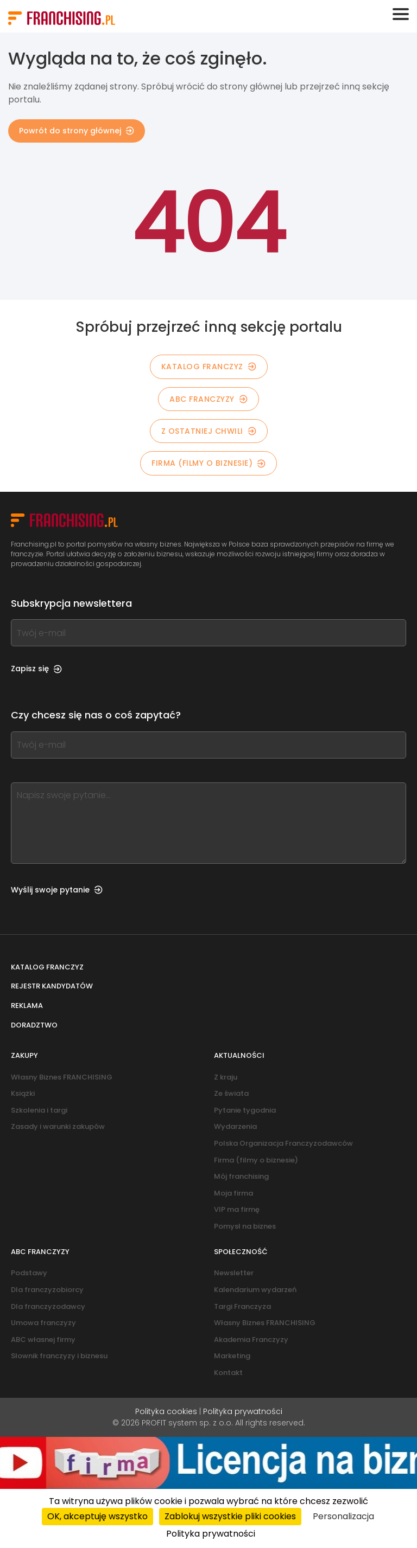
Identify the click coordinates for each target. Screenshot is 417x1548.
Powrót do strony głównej (76, 130)
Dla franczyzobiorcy (47, 1289)
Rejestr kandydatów (52, 986)
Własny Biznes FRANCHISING (61, 1077)
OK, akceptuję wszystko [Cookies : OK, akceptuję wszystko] (97, 1516)
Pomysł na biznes (245, 1226)
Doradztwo (34, 1025)
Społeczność (241, 1252)
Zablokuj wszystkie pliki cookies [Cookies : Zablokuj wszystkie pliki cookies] (230, 1516)
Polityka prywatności (242, 1411)
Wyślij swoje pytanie (57, 889)
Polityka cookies (166, 1411)
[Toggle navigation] (401, 14)
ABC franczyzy (208, 399)
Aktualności (239, 1055)
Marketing (232, 1356)
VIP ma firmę (237, 1209)
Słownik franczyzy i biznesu (59, 1356)
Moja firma (233, 1193)
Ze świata (231, 1093)
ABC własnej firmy (43, 1339)
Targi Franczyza (242, 1306)
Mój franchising (241, 1176)
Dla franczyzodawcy (48, 1306)
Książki (23, 1093)
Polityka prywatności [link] (210, 1533)
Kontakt (228, 1372)
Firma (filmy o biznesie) (208, 463)
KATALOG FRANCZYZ (208, 366)
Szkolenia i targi (39, 1110)
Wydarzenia (235, 1126)
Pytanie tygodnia (245, 1110)
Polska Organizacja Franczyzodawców (283, 1143)
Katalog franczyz (47, 967)
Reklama (27, 1005)
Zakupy (24, 1055)
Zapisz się (36, 668)
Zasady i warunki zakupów (58, 1126)
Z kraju (225, 1077)
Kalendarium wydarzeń (255, 1289)
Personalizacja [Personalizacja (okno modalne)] (343, 1516)
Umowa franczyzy (43, 1323)
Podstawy (29, 1273)
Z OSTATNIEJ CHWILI (208, 431)
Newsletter (234, 1273)
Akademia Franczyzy (251, 1339)
